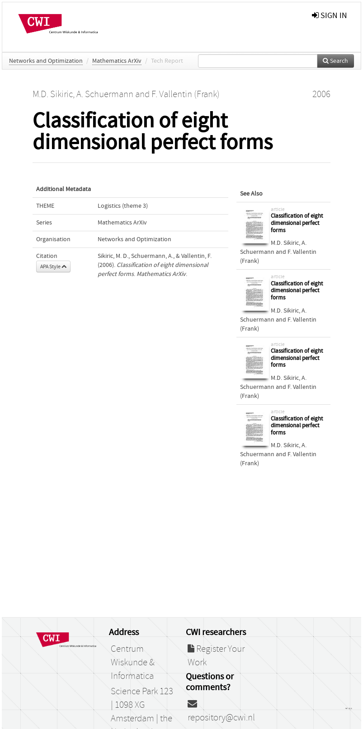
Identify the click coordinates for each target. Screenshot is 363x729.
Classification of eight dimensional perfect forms (297, 223)
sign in (329, 15)
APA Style (53, 266)
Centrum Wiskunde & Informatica (133, 663)
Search (335, 61)
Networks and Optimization (46, 61)
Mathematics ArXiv (116, 61)
